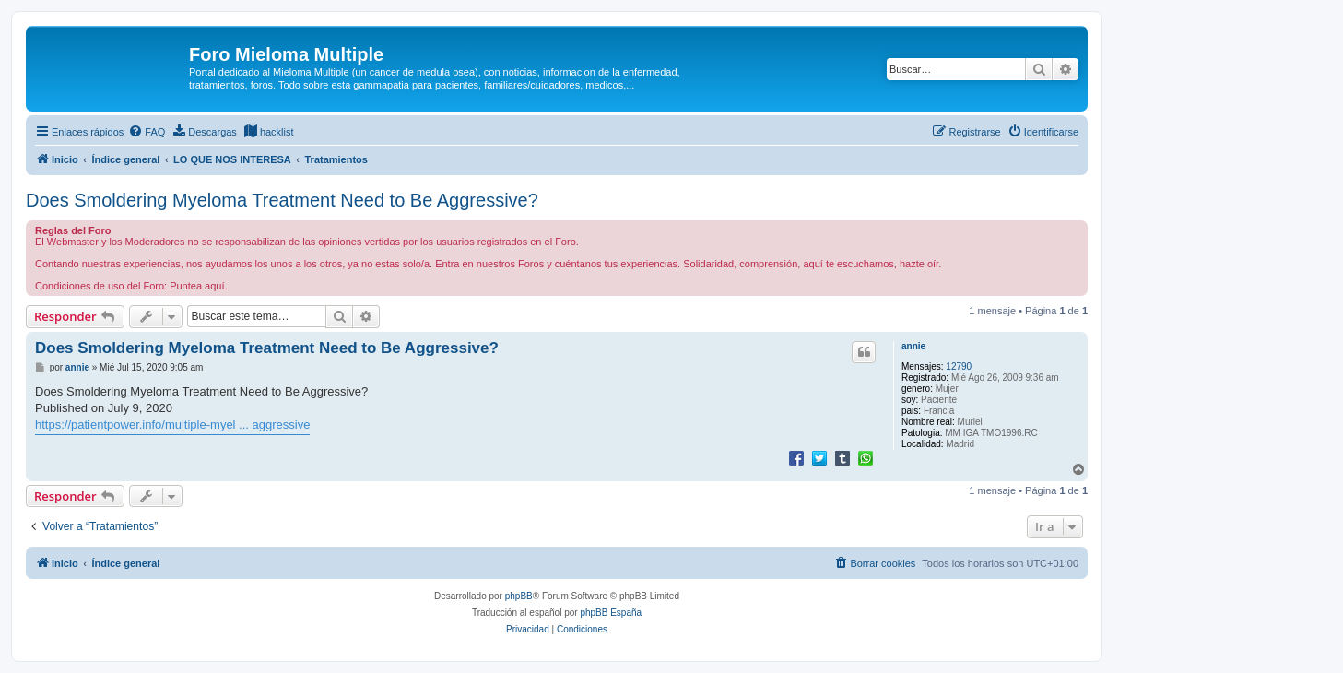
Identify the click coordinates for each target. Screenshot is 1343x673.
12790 (959, 366)
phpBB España (611, 613)
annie (913, 346)
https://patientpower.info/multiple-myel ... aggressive (172, 424)
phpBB (519, 596)
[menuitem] (146, 132)
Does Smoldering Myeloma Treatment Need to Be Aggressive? (282, 200)
